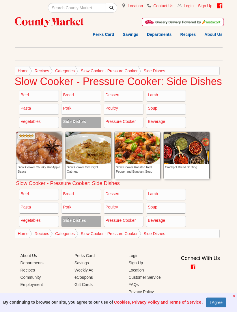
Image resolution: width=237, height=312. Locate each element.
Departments (159, 34)
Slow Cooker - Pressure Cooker (109, 71)
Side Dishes (154, 71)
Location (135, 5)
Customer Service (145, 277)
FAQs (134, 284)
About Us (213, 34)
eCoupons (83, 277)
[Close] (235, 296)
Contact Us (163, 5)
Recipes (188, 34)
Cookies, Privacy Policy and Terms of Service (158, 302)
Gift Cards (83, 284)
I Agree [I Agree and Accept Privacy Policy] (216, 302)
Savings (130, 34)
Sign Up (205, 5)
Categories (65, 71)
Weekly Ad (84, 270)
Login (188, 5)
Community (30, 277)
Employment (31, 284)
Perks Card (103, 34)
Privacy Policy (141, 291)
